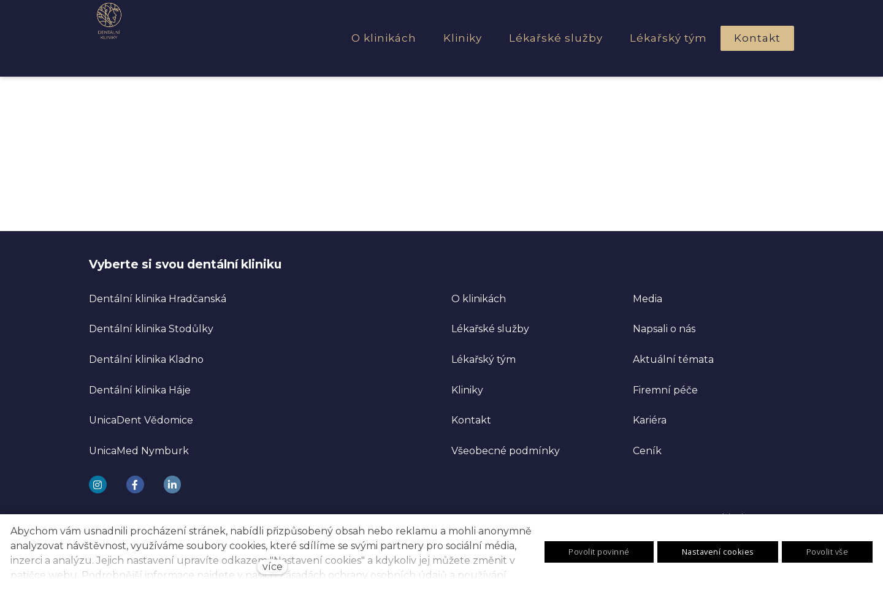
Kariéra (650, 419)
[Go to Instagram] (98, 483)
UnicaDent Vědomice (141, 419)
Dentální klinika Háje (140, 389)
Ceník (647, 449)
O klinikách (478, 297)
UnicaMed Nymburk (139, 449)
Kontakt (471, 419)
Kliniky (467, 389)
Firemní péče (665, 389)
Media (647, 297)
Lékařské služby (490, 327)
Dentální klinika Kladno (146, 358)
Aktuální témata (673, 358)
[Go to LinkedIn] (173, 483)
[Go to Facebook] (135, 483)
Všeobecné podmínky (505, 449)
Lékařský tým (483, 358)
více (272, 566)
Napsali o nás (664, 327)
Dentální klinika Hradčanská (157, 297)
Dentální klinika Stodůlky (151, 327)
